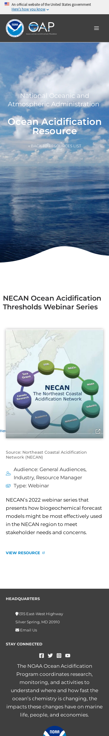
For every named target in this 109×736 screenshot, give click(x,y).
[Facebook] (41, 655)
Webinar (38, 486)
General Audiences (62, 469)
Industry (24, 477)
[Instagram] (59, 655)
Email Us (28, 630)
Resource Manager (59, 477)
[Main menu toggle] (96, 28)
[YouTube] (67, 655)
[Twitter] (50, 655)
